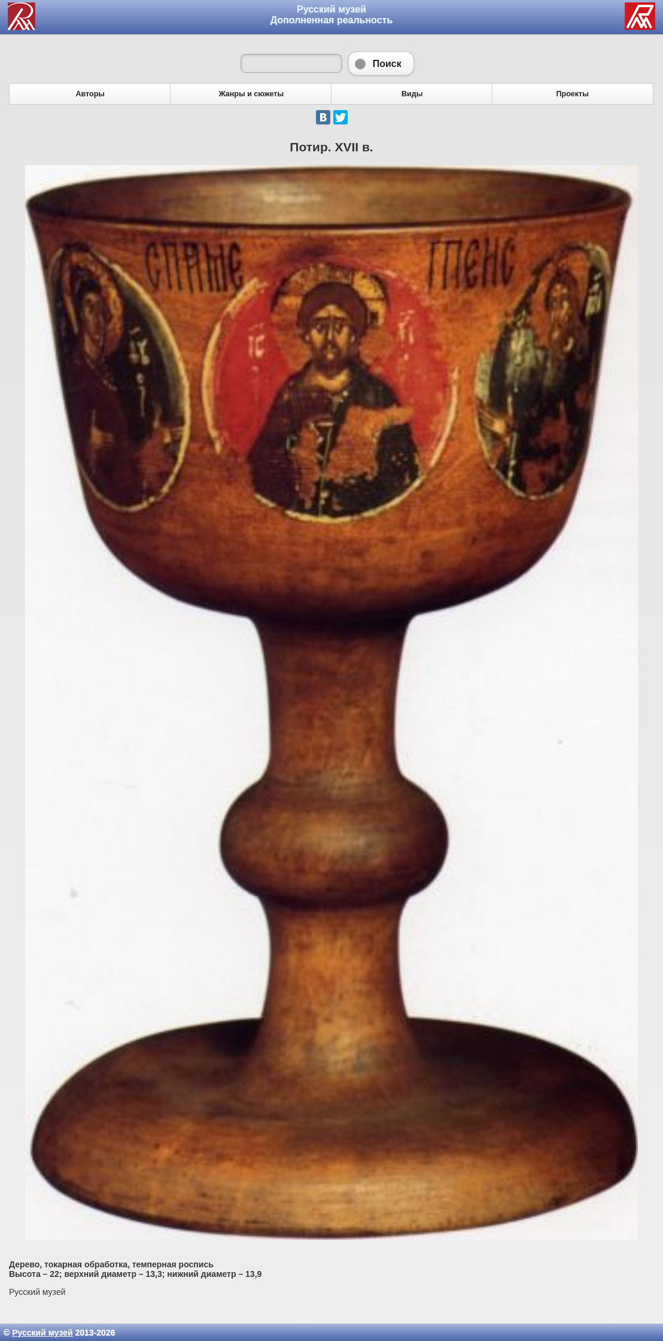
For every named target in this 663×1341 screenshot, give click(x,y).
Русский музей (42, 1332)
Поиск (381, 63)
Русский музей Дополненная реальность (331, 14)
